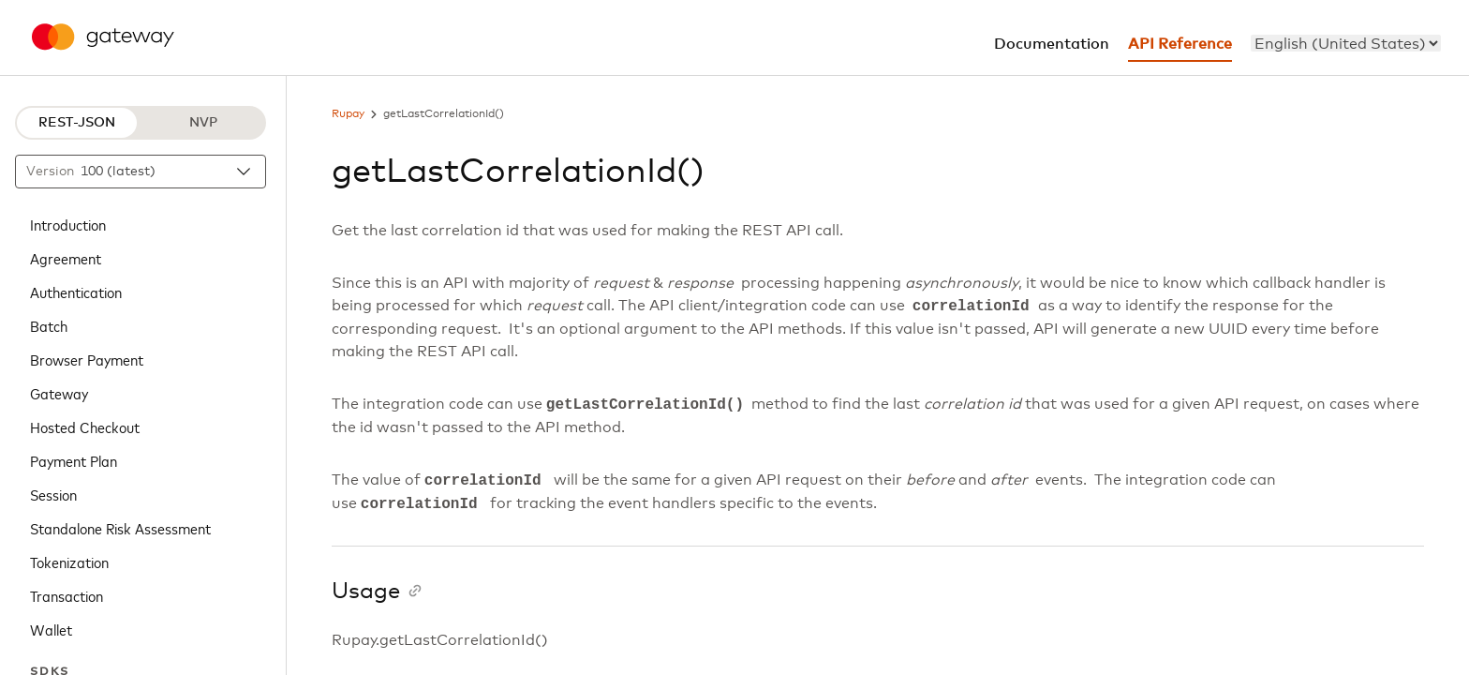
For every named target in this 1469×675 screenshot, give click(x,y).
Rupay (348, 114)
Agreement (65, 258)
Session (53, 494)
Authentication (76, 291)
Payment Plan (73, 460)
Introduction (68, 224)
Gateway (59, 392)
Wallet (51, 629)
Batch (48, 325)
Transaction (66, 595)
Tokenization (69, 561)
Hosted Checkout (85, 426)
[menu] (1346, 43)
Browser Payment (86, 359)
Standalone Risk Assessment (120, 528)
